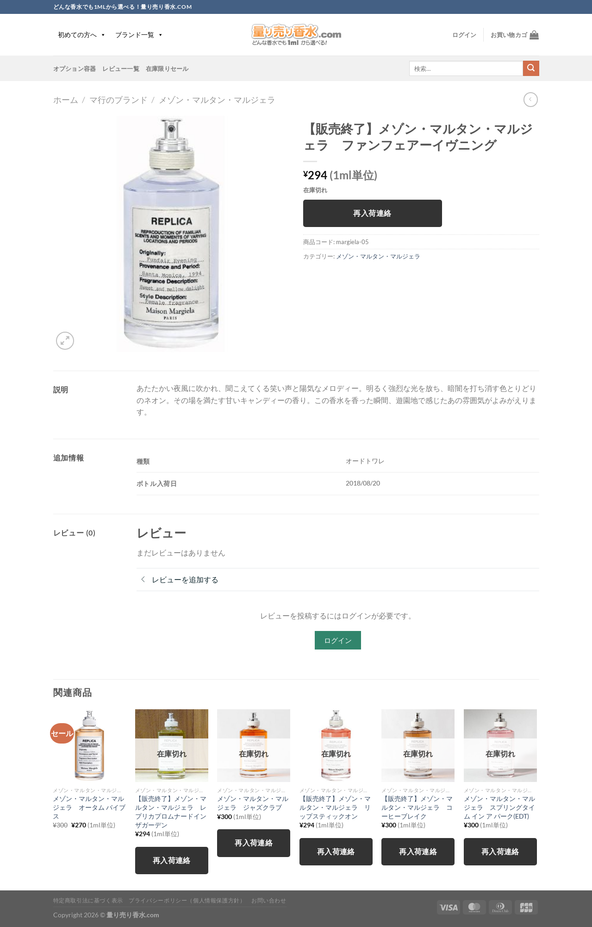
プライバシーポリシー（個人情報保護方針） (187, 900)
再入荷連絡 (372, 213)
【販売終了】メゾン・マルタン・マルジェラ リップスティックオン (335, 807)
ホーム (65, 100)
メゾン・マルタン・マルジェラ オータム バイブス (89, 807)
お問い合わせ (269, 900)
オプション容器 (74, 68)
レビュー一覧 (120, 68)
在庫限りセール (167, 68)
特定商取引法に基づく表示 (88, 900)
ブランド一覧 (139, 34)
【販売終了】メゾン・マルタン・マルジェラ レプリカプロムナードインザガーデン (170, 811)
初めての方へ (82, 34)
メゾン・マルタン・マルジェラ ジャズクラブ (252, 803)
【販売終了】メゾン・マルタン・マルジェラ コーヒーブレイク (417, 807)
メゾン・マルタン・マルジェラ (217, 100)
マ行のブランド (118, 100)
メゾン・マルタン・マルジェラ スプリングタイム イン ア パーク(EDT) (499, 807)
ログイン (338, 640)
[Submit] (531, 68)
